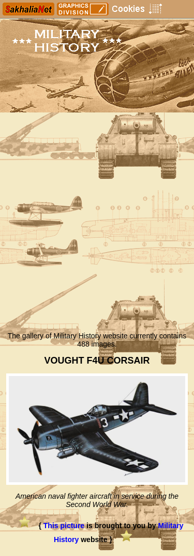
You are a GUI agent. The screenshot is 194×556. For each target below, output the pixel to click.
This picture (63, 525)
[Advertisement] (97, 224)
